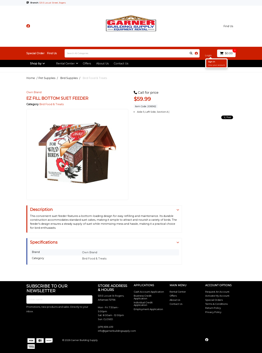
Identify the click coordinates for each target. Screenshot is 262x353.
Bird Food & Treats (95, 78)
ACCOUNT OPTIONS (218, 285)
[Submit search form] (191, 53)
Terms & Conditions (216, 304)
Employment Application (148, 309)
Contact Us (121, 63)
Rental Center (65, 63)
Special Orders (214, 300)
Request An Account (217, 291)
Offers (87, 63)
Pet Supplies (46, 78)
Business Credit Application (143, 297)
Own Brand (33, 92)
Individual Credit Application (143, 303)
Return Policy (213, 308)
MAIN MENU (178, 285)
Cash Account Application (149, 291)
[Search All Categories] (132, 53)
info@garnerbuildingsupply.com (117, 331)
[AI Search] (196, 53)
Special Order (35, 53)
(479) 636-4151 (105, 327)
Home (30, 78)
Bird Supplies (69, 78)
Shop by (35, 63)
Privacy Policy (213, 312)
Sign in (211, 61)
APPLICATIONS (144, 285)
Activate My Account (217, 295)
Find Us (228, 26)
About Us (102, 63)
